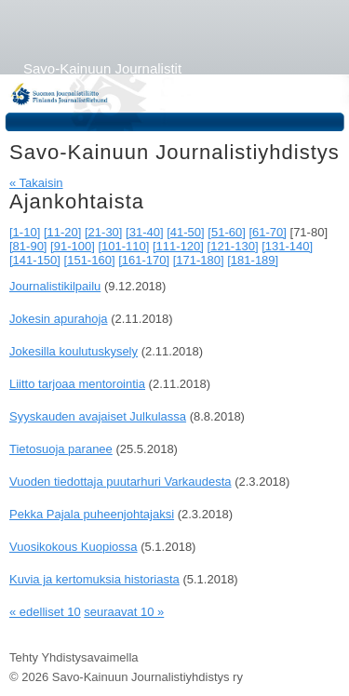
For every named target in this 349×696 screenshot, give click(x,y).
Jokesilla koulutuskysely (73, 351)
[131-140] (287, 246)
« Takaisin (36, 183)
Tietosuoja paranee (61, 449)
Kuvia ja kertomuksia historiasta (94, 579)
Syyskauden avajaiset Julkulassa (97, 416)
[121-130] (233, 246)
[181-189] (252, 260)
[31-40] (144, 232)
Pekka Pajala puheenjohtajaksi (91, 514)
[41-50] (185, 232)
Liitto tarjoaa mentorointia (77, 384)
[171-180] (198, 260)
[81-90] (28, 246)
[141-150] (34, 260)
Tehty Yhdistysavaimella (74, 657)
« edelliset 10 (45, 612)
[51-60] (226, 232)
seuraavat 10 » (124, 612)
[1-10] (24, 232)
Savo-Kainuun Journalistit (102, 68)
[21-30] (103, 232)
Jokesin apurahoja (58, 319)
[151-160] (89, 260)
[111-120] (178, 246)
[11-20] (62, 232)
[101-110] (123, 246)
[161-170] (143, 260)
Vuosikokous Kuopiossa (73, 547)
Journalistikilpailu (55, 286)
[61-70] (267, 232)
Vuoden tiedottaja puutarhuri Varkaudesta (120, 482)
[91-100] (72, 246)
